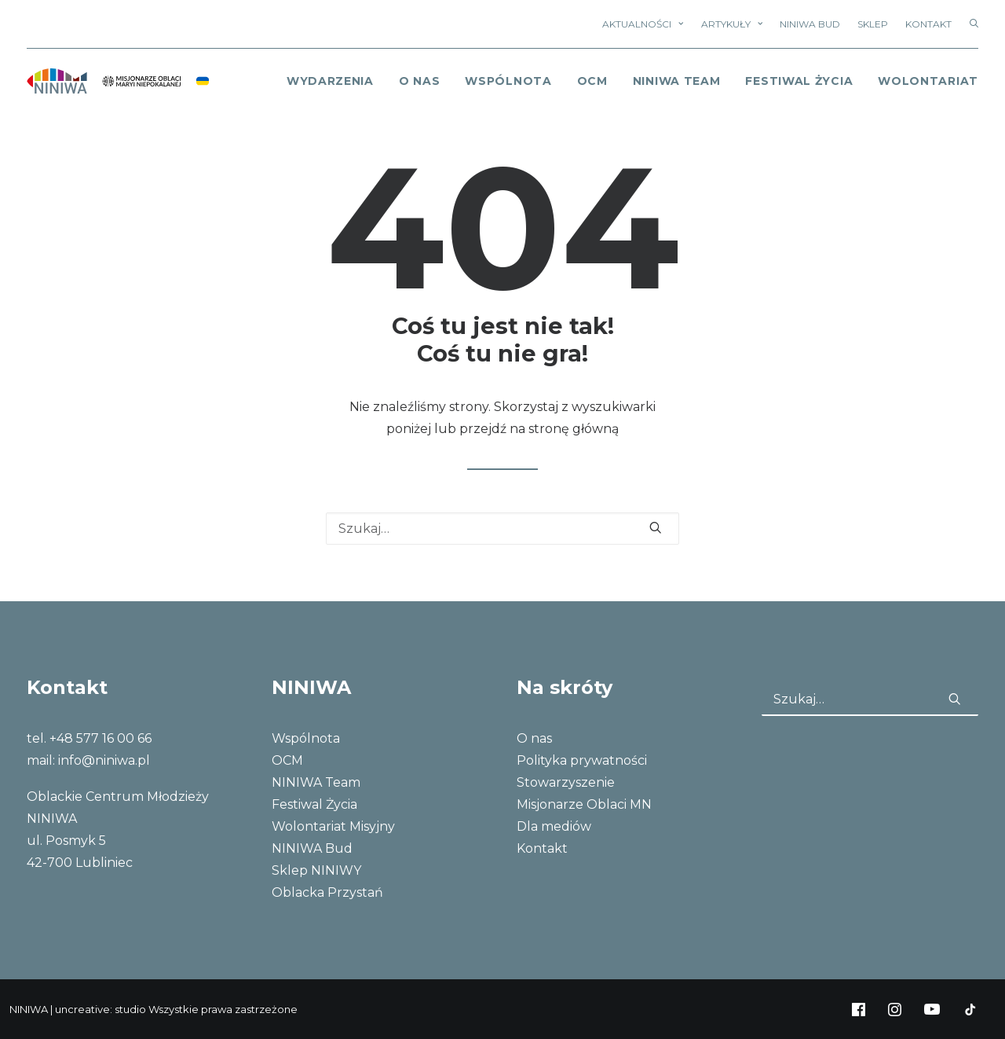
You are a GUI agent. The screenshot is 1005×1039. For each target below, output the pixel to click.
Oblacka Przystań (327, 892)
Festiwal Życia (799, 81)
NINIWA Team (677, 81)
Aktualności (642, 24)
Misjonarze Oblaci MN (584, 804)
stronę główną (573, 428)
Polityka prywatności (582, 760)
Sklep (872, 24)
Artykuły (731, 24)
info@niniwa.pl (104, 760)
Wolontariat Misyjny (333, 826)
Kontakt (928, 24)
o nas (419, 81)
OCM (592, 81)
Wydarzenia (330, 81)
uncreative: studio (100, 1009)
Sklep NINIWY (316, 870)
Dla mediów (554, 826)
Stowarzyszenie (566, 782)
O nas (534, 738)
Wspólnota (508, 81)
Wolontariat (928, 81)
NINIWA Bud (810, 24)
